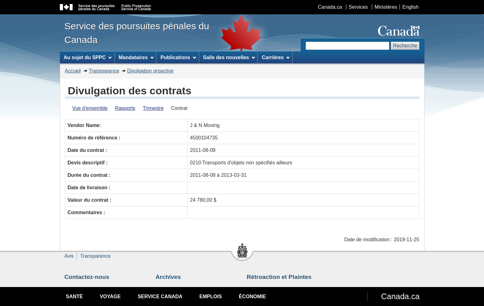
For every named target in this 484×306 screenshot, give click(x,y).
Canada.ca (330, 7)
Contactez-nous (87, 277)
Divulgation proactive (150, 70)
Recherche (405, 45)
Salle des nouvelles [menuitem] (229, 57)
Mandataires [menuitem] (135, 57)
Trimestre (153, 108)
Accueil (73, 70)
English (410, 7)
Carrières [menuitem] (276, 57)
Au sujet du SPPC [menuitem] (88, 57)
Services (358, 7)
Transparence (104, 70)
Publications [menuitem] (178, 57)
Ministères (386, 7)
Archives (168, 277)
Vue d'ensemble (90, 108)
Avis (69, 256)
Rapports (125, 108)
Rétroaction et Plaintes (279, 277)
